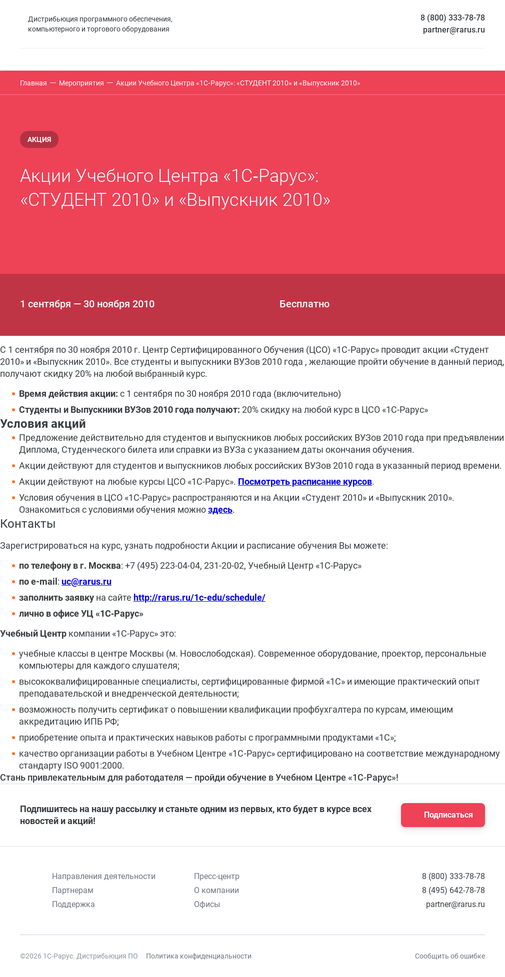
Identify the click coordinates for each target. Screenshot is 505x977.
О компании (216, 890)
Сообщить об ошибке (450, 956)
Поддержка (73, 904)
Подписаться (440, 815)
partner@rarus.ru (454, 29)
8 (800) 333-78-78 (452, 17)
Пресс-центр (217, 876)
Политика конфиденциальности (199, 956)
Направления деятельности (104, 876)
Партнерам (73, 890)
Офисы (207, 904)
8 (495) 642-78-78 (453, 890)
